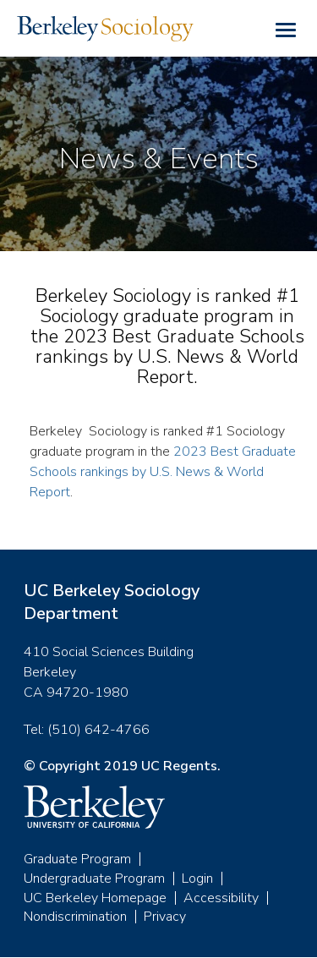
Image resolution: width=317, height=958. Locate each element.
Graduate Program (77, 859)
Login (197, 878)
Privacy (165, 916)
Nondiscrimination (75, 916)
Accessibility (221, 898)
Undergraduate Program (94, 878)
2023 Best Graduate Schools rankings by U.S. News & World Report (163, 471)
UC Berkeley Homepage (95, 898)
